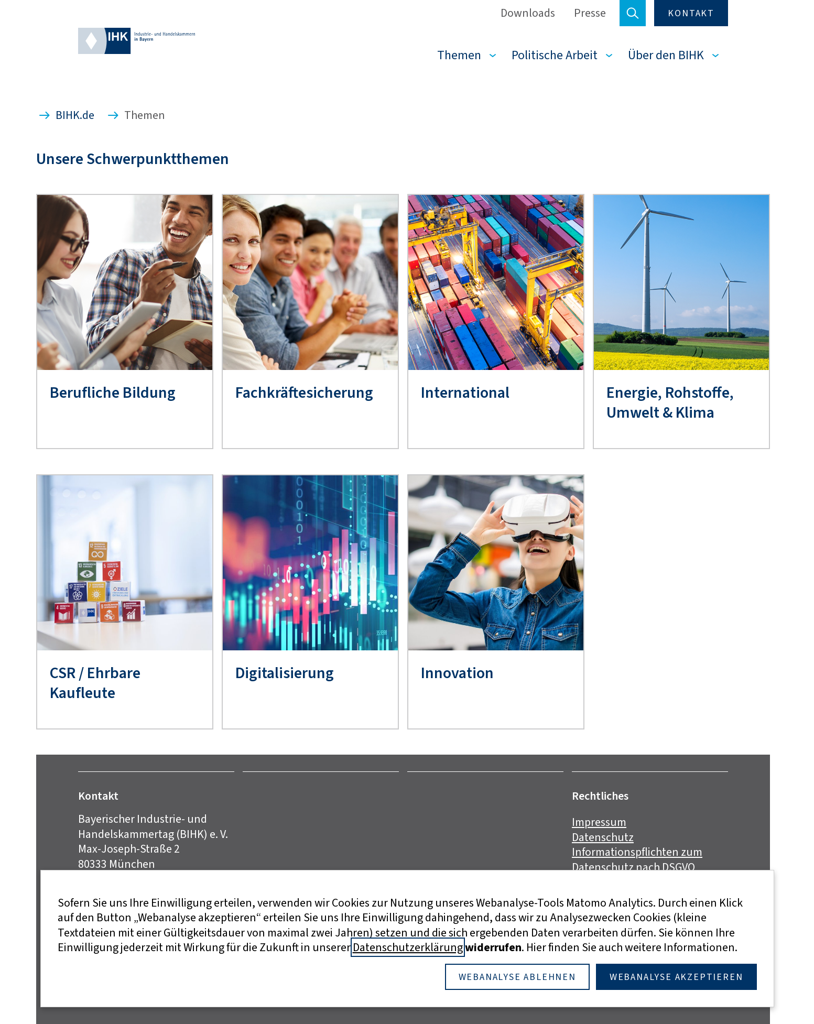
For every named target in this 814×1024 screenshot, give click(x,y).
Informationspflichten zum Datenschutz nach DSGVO (637, 859)
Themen (459, 55)
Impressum (599, 822)
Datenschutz (603, 837)
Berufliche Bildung (113, 392)
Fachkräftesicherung (304, 392)
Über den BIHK (666, 55)
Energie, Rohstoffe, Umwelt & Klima (670, 403)
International (465, 392)
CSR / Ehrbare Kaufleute (95, 683)
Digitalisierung (284, 673)
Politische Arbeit (555, 55)
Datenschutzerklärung (408, 947)
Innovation (457, 673)
